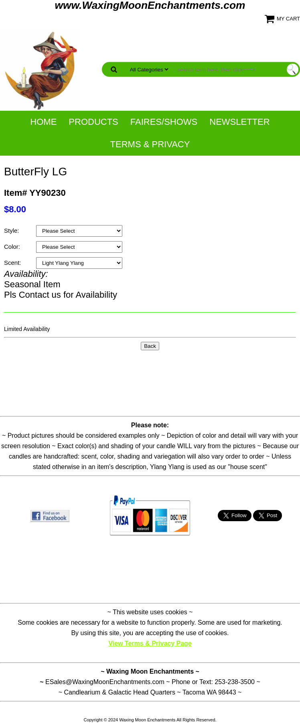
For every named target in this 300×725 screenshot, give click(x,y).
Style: (12, 230)
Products (93, 122)
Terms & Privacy (150, 144)
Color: (13, 246)
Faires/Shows (163, 122)
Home (43, 122)
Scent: (13, 262)
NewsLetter (239, 122)
